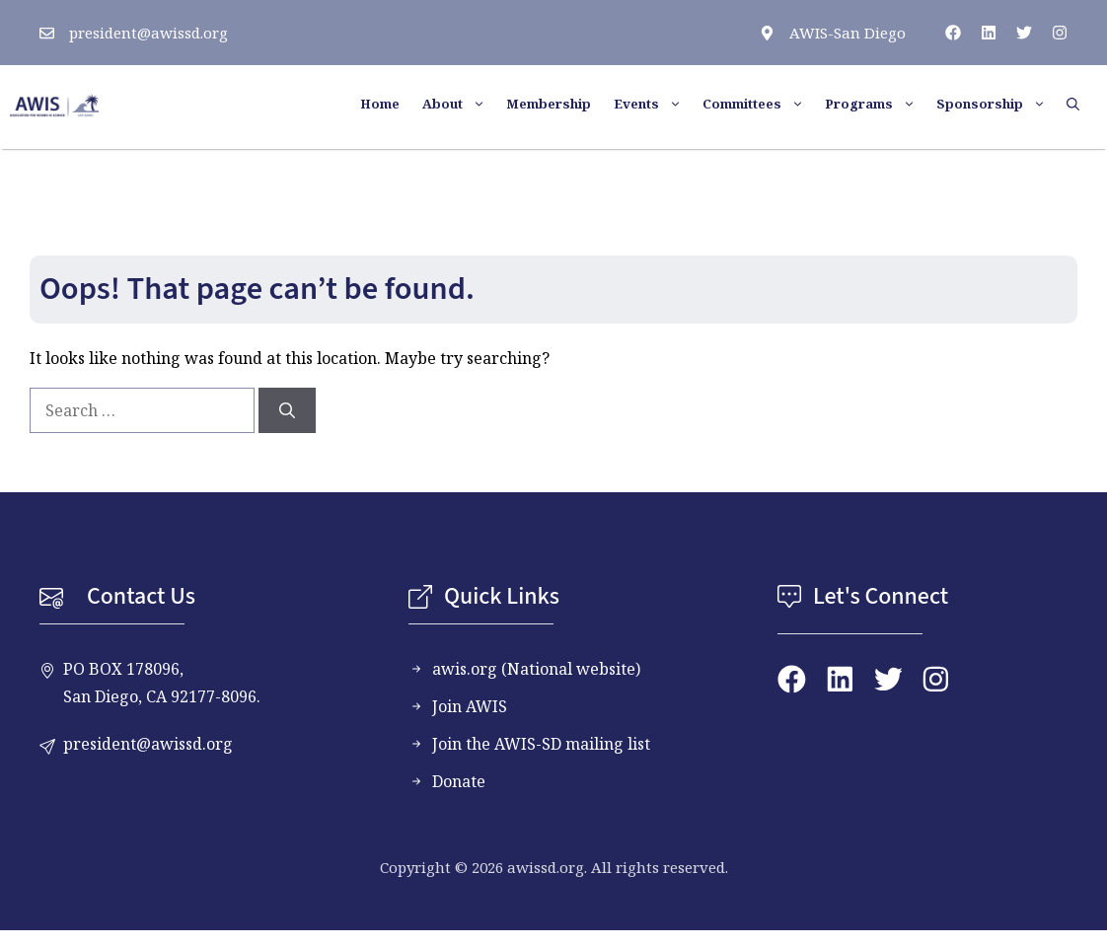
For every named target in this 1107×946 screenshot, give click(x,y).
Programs (878, 103)
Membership (548, 103)
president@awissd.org (148, 32)
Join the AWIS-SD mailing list (541, 744)
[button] (1079, 103)
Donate (458, 781)
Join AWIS (469, 706)
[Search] (287, 410)
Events (656, 103)
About (461, 103)
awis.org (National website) (536, 669)
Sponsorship (999, 103)
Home (380, 103)
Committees (761, 103)
